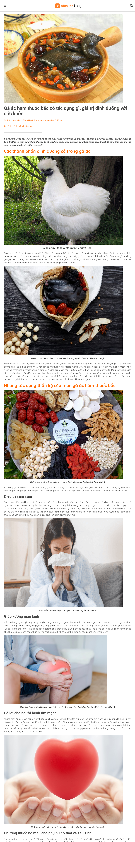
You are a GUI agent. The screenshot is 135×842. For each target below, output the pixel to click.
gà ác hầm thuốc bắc (23, 126)
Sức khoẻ (38, 120)
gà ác (9, 126)
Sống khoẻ (28, 120)
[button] (5, 5)
